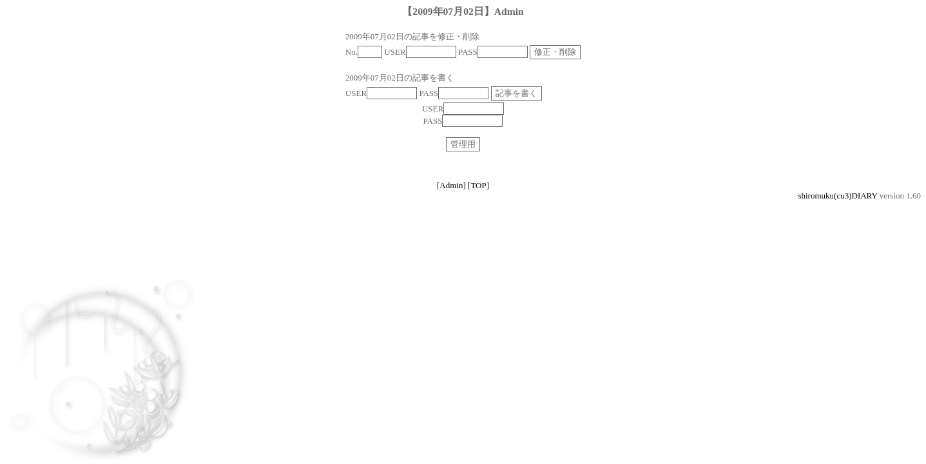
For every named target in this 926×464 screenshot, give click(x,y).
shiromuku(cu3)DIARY (837, 195)
